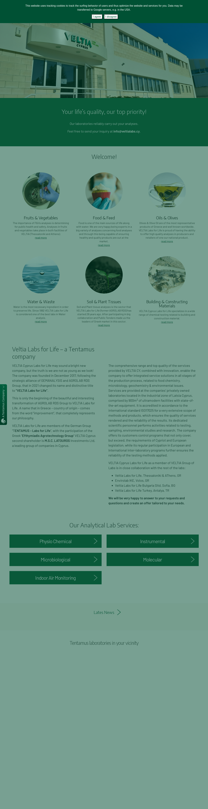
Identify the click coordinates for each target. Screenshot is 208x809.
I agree (97, 16)
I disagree (111, 16)
